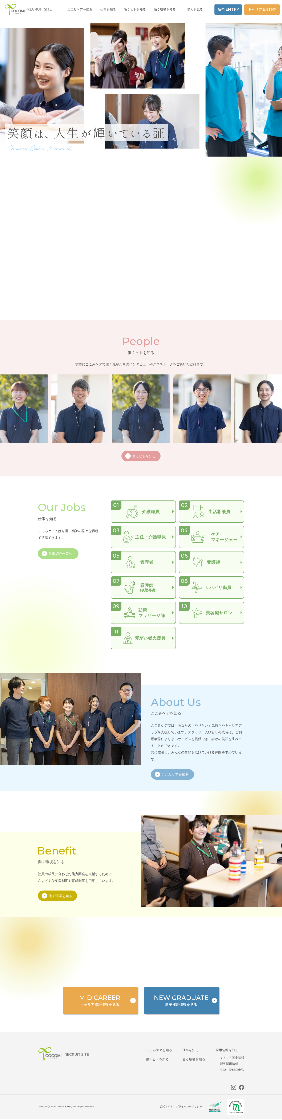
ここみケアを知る (159, 1050)
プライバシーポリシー (189, 1106)
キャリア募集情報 (232, 1057)
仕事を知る (190, 1050)
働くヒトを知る (157, 1059)
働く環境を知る (165, 9)
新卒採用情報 (229, 1063)
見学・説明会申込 (232, 1070)
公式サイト (166, 1106)
